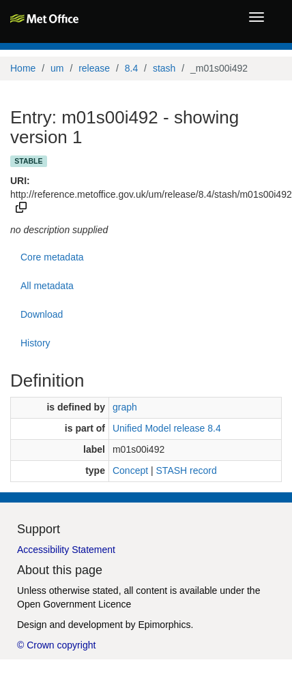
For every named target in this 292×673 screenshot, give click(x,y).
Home (22, 68)
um (56, 68)
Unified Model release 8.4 (167, 428)
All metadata (47, 285)
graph (125, 407)
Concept (130, 470)
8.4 (131, 68)
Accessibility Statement (66, 549)
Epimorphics (164, 624)
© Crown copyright (56, 645)
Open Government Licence (74, 604)
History (35, 343)
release (94, 68)
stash (164, 68)
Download (41, 314)
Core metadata (52, 257)
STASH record (186, 470)
